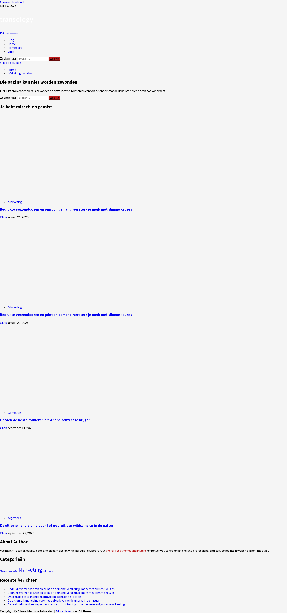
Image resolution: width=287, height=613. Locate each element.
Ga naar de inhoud (12, 2)
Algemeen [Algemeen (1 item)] (4, 571)
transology (16, 19)
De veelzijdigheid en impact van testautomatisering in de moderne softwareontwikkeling (66, 604)
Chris (4, 217)
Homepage (15, 48)
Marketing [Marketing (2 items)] (30, 569)
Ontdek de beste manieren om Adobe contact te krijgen (45, 420)
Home (12, 44)
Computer (14, 412)
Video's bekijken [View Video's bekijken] (10, 63)
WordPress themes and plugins (126, 550)
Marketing (15, 202)
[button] (9, 33)
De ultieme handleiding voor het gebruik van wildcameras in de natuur (57, 525)
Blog (11, 40)
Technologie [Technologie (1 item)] (48, 571)
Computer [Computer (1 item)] (13, 571)
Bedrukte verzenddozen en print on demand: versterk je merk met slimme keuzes (66, 209)
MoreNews (63, 611)
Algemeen (14, 518)
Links (11, 51)
